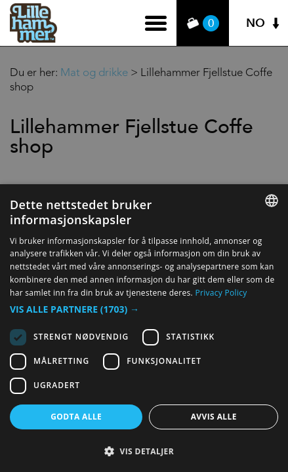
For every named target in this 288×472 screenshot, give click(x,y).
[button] (144, 309)
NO (255, 23)
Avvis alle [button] (214, 416)
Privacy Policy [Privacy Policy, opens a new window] (221, 292)
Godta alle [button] (76, 416)
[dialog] (144, 328)
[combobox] (271, 200)
